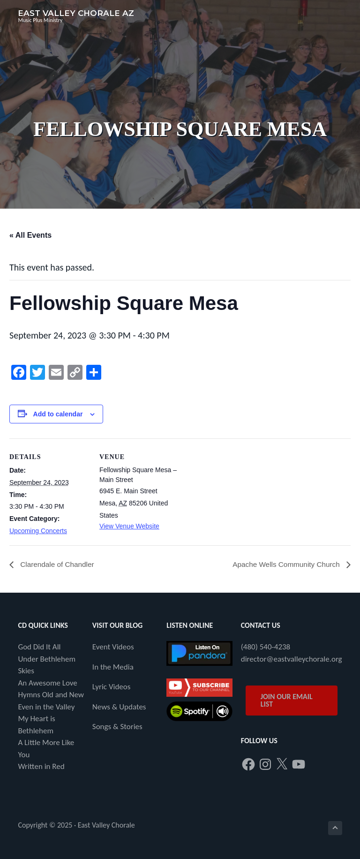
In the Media (113, 667)
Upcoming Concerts (38, 531)
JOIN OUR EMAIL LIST (287, 701)
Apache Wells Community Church (285, 565)
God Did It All (39, 647)
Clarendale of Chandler (58, 565)
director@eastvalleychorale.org (291, 659)
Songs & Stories (117, 727)
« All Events (30, 235)
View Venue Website (129, 526)
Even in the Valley (46, 707)
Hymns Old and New (51, 695)
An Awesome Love (47, 683)
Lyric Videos (111, 687)
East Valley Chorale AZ (76, 13)
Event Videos (113, 647)
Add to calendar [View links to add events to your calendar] (58, 414)
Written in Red (41, 767)
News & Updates (119, 707)
